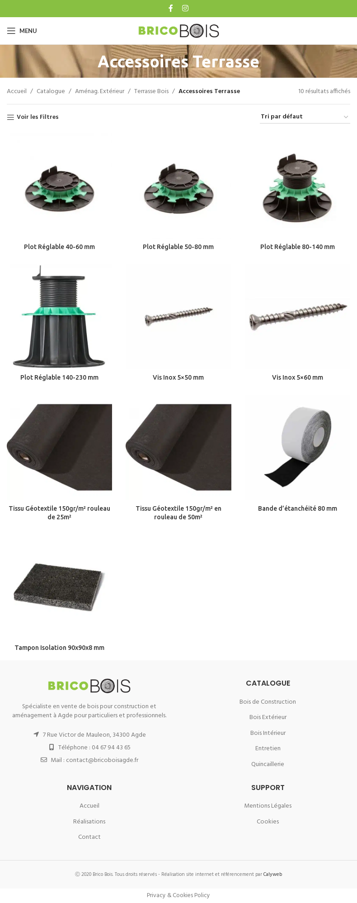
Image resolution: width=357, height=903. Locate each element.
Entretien (268, 748)
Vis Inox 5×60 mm (297, 377)
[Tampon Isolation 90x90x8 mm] (59, 587)
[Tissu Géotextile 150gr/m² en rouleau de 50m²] (178, 447)
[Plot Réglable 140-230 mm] (59, 316)
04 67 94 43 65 (111, 748)
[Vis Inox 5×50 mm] (178, 316)
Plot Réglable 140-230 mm (59, 377)
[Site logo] (178, 31)
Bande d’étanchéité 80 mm (297, 508)
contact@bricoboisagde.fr (102, 760)
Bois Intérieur (268, 733)
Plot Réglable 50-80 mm (178, 246)
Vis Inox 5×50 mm (178, 377)
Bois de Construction (268, 702)
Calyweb (272, 874)
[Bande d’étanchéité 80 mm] (297, 447)
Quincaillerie (267, 764)
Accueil (17, 92)
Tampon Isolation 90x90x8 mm (59, 647)
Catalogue (51, 92)
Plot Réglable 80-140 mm (297, 246)
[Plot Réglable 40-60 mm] (59, 185)
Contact (89, 837)
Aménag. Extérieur (99, 92)
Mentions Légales (267, 806)
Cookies (268, 822)
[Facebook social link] (171, 8)
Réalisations (89, 822)
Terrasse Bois (151, 92)
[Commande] (305, 117)
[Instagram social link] (185, 8)
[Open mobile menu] (22, 31)
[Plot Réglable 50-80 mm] (178, 185)
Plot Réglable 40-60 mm (59, 246)
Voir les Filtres (38, 118)
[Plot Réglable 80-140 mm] (297, 185)
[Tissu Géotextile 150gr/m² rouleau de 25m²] (59, 447)
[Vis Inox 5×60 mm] (297, 316)
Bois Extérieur (268, 717)
